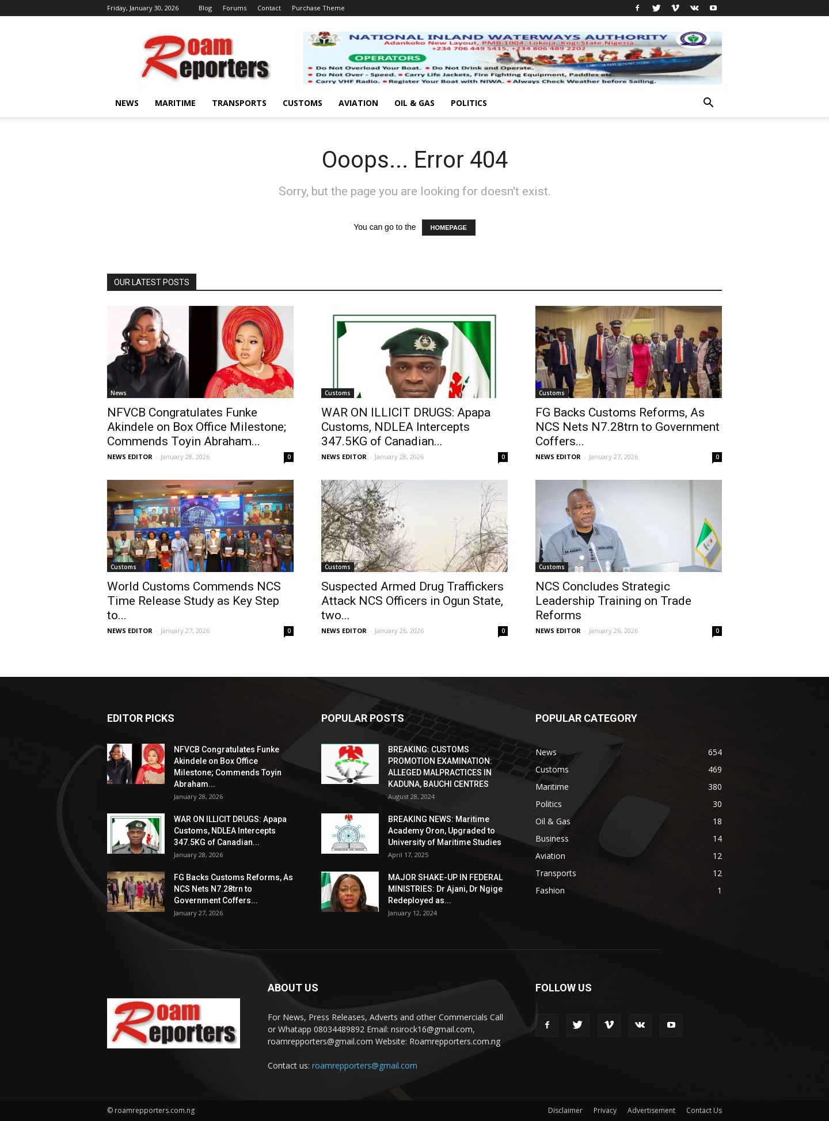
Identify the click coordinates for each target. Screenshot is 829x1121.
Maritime (175, 102)
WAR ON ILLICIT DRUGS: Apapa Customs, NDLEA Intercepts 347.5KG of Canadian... (405, 427)
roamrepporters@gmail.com (364, 1065)
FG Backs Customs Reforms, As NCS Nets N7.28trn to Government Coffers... (627, 427)
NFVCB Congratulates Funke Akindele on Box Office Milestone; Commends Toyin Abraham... (196, 427)
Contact (269, 7)
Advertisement (651, 1110)
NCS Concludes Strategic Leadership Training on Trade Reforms (613, 601)
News (127, 102)
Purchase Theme (318, 7)
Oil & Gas (414, 102)
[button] (708, 104)
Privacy (605, 1110)
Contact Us (704, 1110)
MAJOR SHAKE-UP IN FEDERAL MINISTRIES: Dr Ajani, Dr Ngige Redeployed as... (445, 889)
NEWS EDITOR (130, 456)
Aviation (358, 102)
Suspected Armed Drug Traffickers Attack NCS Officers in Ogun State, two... (412, 601)
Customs (302, 102)
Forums (234, 7)
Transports (239, 102)
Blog (205, 7)
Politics (469, 102)
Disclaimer (565, 1110)
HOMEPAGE (449, 227)
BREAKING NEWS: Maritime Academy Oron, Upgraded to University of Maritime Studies (444, 831)
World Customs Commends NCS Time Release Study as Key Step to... (194, 601)
